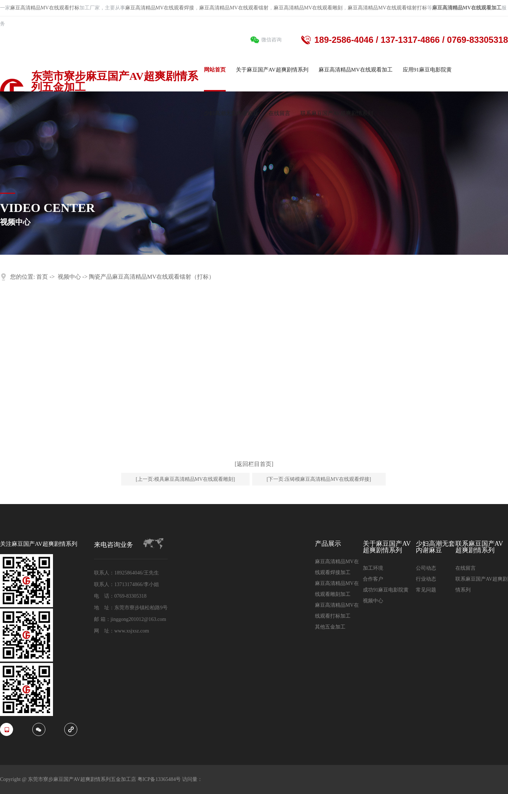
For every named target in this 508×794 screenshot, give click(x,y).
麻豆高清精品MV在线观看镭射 (234, 8)
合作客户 (373, 579)
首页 (42, 277)
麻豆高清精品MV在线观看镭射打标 (387, 8)
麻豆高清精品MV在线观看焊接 (159, 8)
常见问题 (426, 590)
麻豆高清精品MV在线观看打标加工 (337, 610)
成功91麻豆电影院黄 (386, 590)
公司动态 (426, 568)
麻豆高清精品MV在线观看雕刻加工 (337, 589)
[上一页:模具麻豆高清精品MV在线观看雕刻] (185, 479)
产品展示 (328, 543)
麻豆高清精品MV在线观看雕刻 (308, 8)
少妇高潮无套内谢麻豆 (435, 547)
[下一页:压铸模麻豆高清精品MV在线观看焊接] (319, 479)
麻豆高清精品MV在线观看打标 (44, 8)
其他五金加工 (330, 627)
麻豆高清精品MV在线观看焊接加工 (337, 567)
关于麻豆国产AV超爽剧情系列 (387, 547)
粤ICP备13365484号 (160, 779)
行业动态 (426, 579)
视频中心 (69, 277)
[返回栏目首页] (254, 464)
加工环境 (373, 568)
